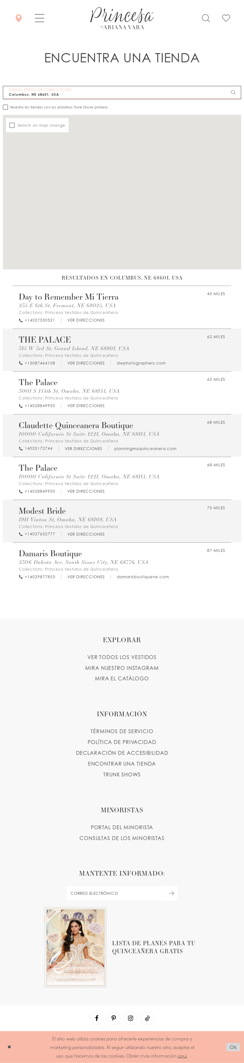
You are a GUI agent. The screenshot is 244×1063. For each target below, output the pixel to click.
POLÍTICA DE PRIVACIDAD (122, 742)
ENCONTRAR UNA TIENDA (122, 764)
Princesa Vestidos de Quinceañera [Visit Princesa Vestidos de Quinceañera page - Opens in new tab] (81, 312)
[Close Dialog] (9, 1047)
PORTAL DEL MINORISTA (122, 827)
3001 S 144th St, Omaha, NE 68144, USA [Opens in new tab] (69, 390)
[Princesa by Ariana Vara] (122, 18)
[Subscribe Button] (172, 893)
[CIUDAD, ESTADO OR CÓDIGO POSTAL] (122, 92)
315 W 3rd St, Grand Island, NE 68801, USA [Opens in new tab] (74, 348)
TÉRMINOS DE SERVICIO (122, 731)
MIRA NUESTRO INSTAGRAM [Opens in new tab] (122, 668)
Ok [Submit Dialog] (233, 1047)
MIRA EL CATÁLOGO (122, 678)
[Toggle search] (206, 18)
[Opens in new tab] (85, 320)
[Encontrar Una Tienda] (19, 18)
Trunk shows (122, 774)
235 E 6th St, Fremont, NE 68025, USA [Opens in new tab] (67, 305)
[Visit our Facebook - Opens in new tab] (97, 1018)
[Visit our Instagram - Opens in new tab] (130, 1018)
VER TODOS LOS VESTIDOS (122, 657)
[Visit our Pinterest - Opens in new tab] (113, 1018)
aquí (182, 1055)
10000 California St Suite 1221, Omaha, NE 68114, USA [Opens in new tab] (89, 433)
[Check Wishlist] (226, 18)
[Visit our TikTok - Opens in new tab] (147, 1018)
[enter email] (122, 893)
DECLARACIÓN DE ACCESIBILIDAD (122, 753)
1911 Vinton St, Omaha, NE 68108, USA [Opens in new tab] (68, 519)
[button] (40, 18)
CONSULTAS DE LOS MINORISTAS (122, 838)
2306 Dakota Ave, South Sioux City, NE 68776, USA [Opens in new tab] (83, 562)
